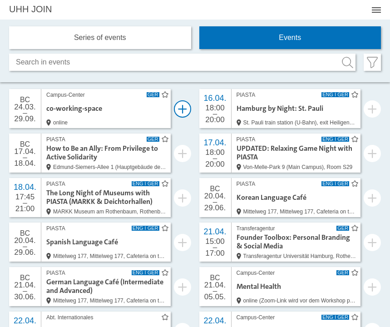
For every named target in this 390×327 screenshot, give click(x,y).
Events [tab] (290, 37)
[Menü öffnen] (376, 10)
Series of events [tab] (100, 37)
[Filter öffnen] (372, 62)
